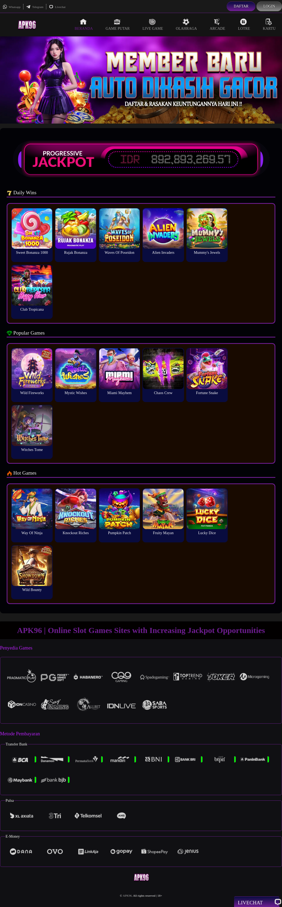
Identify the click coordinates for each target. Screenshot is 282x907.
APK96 (127, 895)
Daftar (241, 6)
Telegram (34, 7)
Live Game (152, 24)
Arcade (217, 24)
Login (269, 6)
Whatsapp (11, 7)
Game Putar (118, 24)
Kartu (269, 24)
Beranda (84, 24)
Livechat (57, 7)
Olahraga (186, 24)
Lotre (244, 24)
